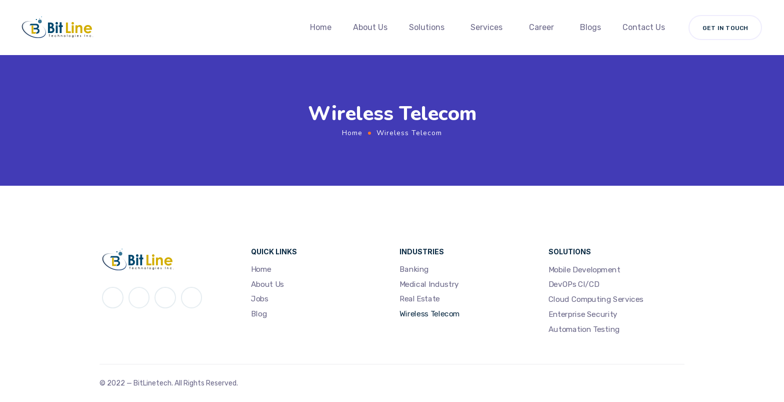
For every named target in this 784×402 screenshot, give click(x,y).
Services (486, 27)
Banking (414, 269)
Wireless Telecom (430, 313)
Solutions (426, 27)
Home (321, 27)
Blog (259, 313)
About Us (370, 27)
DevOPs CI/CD (574, 284)
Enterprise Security (583, 314)
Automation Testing (584, 329)
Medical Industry (429, 284)
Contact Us (643, 27)
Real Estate (420, 299)
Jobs (259, 299)
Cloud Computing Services (596, 299)
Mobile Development (584, 269)
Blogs (590, 27)
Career (541, 27)
